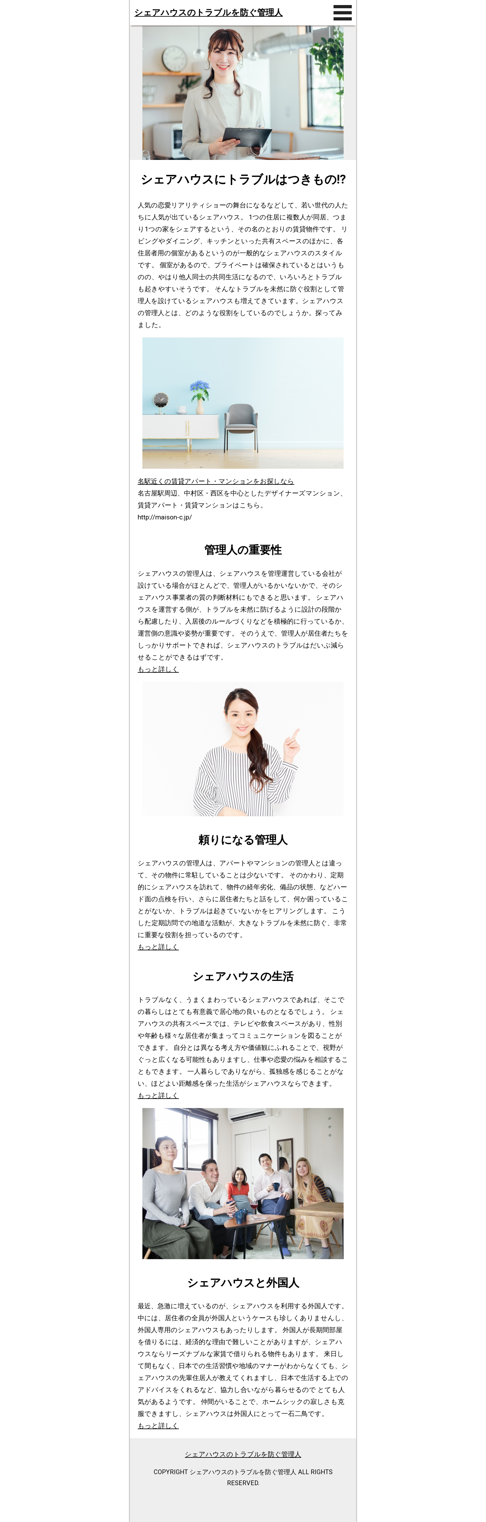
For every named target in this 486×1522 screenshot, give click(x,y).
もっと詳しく (158, 669)
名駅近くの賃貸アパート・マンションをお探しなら (216, 481)
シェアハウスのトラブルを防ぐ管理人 (208, 13)
